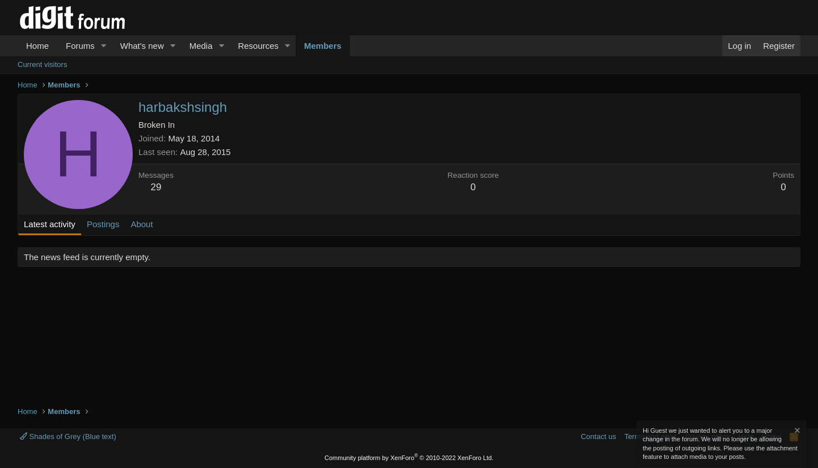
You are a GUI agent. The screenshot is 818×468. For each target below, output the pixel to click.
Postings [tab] (103, 224)
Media (201, 46)
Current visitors (42, 64)
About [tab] (141, 224)
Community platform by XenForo (409, 457)
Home (37, 46)
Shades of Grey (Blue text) (68, 436)
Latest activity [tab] (49, 224)
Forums (80, 46)
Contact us (598, 436)
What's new (142, 46)
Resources (258, 46)
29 (156, 187)
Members (322, 46)
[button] (104, 45)
